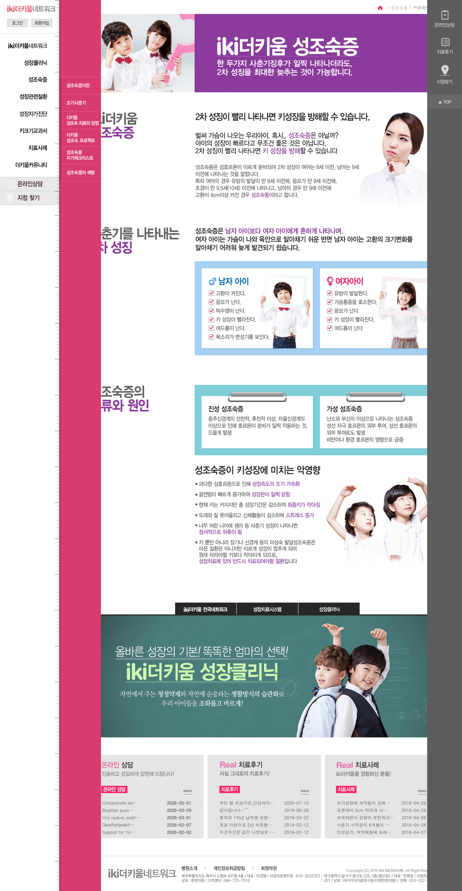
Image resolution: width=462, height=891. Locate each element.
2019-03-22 (296, 817)
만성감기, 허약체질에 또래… (364, 832)
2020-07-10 (296, 803)
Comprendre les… (120, 803)
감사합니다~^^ (234, 810)
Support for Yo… (118, 832)
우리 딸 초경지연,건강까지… (247, 803)
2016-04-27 (413, 832)
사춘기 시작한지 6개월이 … (363, 825)
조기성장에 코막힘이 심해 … (364, 803)
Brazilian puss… (117, 810)
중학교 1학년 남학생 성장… (246, 817)
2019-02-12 (296, 825)
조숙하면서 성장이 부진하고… (365, 817)
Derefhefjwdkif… (118, 825)
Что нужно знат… (121, 817)
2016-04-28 (413, 817)
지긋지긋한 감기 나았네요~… (248, 832)
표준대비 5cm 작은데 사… (362, 810)
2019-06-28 (296, 810)
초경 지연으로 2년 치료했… (246, 825)
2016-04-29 (413, 803)
